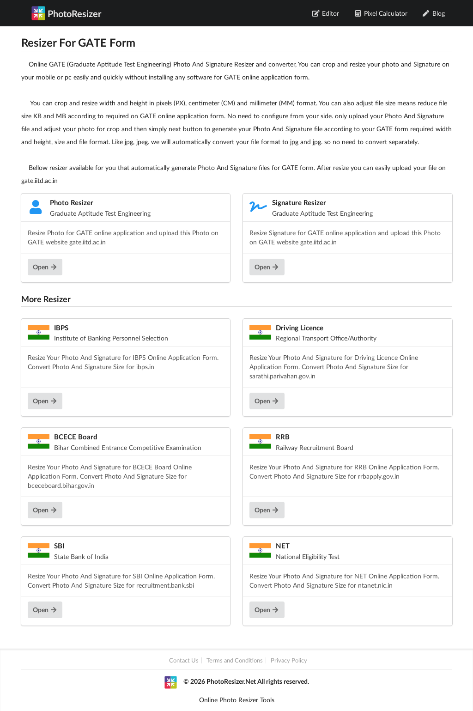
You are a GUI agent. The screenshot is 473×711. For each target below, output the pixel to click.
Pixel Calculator (380, 13)
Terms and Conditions (234, 660)
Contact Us (184, 660)
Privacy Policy (289, 660)
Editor (326, 13)
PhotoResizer (66, 13)
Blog (433, 13)
